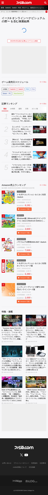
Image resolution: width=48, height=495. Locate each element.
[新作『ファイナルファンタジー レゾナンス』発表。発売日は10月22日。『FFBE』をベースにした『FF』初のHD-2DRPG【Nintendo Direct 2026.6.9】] (39, 116)
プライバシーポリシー (21, 463)
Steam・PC (7, 93)
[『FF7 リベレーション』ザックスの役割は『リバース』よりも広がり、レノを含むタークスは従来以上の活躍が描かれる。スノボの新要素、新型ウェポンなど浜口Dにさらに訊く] (12, 351)
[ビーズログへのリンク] (31, 481)
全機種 (5, 89)
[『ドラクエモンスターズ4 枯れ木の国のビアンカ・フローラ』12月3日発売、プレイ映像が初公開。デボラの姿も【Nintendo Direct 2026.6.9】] (39, 167)
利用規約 (34, 463)
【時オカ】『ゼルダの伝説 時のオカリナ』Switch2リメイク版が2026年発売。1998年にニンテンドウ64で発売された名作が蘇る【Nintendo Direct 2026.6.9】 (22, 143)
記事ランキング (9, 103)
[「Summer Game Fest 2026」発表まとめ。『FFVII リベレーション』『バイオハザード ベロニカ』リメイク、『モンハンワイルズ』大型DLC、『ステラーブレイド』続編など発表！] (12, 320)
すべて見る (43, 82)
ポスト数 (35, 109)
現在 (5, 109)
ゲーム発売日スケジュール (15, 82)
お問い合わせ (6, 463)
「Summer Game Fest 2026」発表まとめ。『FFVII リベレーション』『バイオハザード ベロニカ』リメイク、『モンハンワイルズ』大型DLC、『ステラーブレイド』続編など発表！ (12, 333)
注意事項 (43, 463)
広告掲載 (32, 467)
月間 (26, 109)
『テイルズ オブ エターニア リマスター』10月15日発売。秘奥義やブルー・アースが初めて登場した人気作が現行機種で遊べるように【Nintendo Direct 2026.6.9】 (22, 155)
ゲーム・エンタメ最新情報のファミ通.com (14, 11)
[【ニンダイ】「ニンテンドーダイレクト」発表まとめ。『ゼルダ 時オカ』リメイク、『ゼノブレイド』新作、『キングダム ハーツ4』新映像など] (39, 129)
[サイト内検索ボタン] (45, 2)
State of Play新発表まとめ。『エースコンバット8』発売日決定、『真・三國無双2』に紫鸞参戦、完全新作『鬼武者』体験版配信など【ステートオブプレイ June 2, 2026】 (12, 395)
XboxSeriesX (18, 93)
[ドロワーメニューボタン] (2, 2)
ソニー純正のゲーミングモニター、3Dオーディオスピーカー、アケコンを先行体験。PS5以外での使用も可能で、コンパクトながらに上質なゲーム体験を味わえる (36, 364)
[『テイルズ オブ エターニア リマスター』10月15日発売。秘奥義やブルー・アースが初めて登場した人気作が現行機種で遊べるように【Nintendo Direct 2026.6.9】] (39, 155)
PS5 (19, 8)
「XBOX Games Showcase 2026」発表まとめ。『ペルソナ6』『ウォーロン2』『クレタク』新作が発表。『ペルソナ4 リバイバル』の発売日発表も (36, 395)
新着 (2, 8)
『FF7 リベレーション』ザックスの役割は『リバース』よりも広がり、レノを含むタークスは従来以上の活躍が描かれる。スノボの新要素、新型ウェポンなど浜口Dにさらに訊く (12, 364)
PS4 (33, 89)
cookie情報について (20, 467)
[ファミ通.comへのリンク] (24, 2)
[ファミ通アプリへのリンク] (17, 481)
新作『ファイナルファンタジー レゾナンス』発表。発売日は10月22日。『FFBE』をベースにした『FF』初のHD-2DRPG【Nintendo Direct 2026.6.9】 (22, 117)
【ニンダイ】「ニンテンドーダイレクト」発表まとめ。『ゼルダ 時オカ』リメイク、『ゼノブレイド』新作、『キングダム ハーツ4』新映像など (22, 130)
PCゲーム (25, 8)
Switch (14, 8)
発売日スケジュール (37, 8)
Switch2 (8, 8)
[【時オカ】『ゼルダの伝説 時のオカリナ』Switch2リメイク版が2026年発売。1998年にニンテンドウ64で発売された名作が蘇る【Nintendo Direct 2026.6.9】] (39, 142)
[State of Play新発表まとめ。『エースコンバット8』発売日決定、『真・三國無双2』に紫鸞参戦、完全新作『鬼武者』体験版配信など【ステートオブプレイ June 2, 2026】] (12, 382)
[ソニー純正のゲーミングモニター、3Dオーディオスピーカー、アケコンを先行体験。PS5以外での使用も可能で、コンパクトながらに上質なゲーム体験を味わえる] (36, 351)
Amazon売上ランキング (14, 185)
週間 (20, 109)
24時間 (12, 109)
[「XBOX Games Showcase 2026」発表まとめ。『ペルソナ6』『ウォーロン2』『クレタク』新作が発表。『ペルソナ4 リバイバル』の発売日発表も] (36, 382)
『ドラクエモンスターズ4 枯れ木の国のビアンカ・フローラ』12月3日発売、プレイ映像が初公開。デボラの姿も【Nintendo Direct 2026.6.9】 (22, 168)
